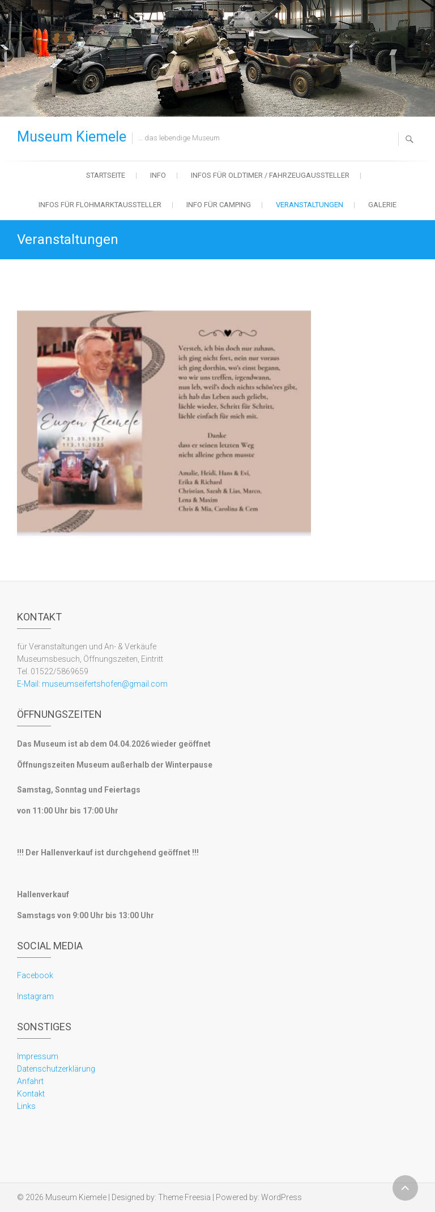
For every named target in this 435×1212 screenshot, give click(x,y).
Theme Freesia (184, 1197)
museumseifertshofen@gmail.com (104, 683)
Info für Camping (218, 204)
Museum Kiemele (71, 137)
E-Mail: (28, 683)
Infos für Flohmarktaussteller (100, 204)
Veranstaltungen (309, 204)
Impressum (37, 1056)
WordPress (281, 1197)
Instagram (35, 996)
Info (158, 175)
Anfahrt (30, 1081)
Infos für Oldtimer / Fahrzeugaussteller (270, 175)
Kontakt (31, 1093)
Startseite (105, 175)
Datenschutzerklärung (56, 1068)
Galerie (382, 204)
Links (26, 1106)
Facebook (35, 975)
